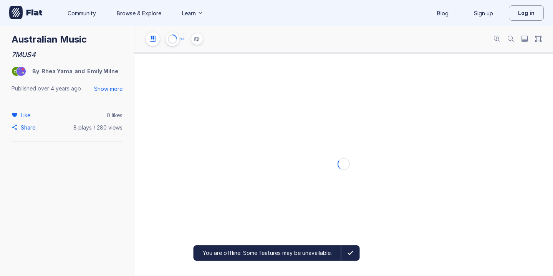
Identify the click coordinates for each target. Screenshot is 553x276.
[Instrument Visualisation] (197, 39)
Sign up (483, 13)
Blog (443, 13)
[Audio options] (182, 39)
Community (82, 13)
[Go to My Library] (26, 13)
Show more (108, 88)
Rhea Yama (57, 71)
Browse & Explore (139, 13)
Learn (193, 13)
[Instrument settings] (153, 39)
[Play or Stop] (172, 39)
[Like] (27, 115)
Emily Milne (102, 71)
